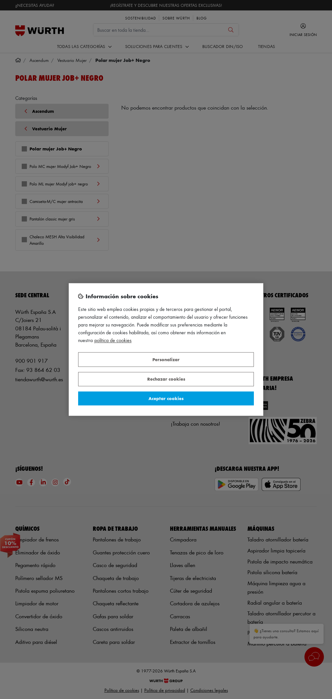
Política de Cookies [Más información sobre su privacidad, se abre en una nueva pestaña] (113, 341)
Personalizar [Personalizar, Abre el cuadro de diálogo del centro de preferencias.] (166, 359)
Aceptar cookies (166, 398)
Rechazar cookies (166, 379)
